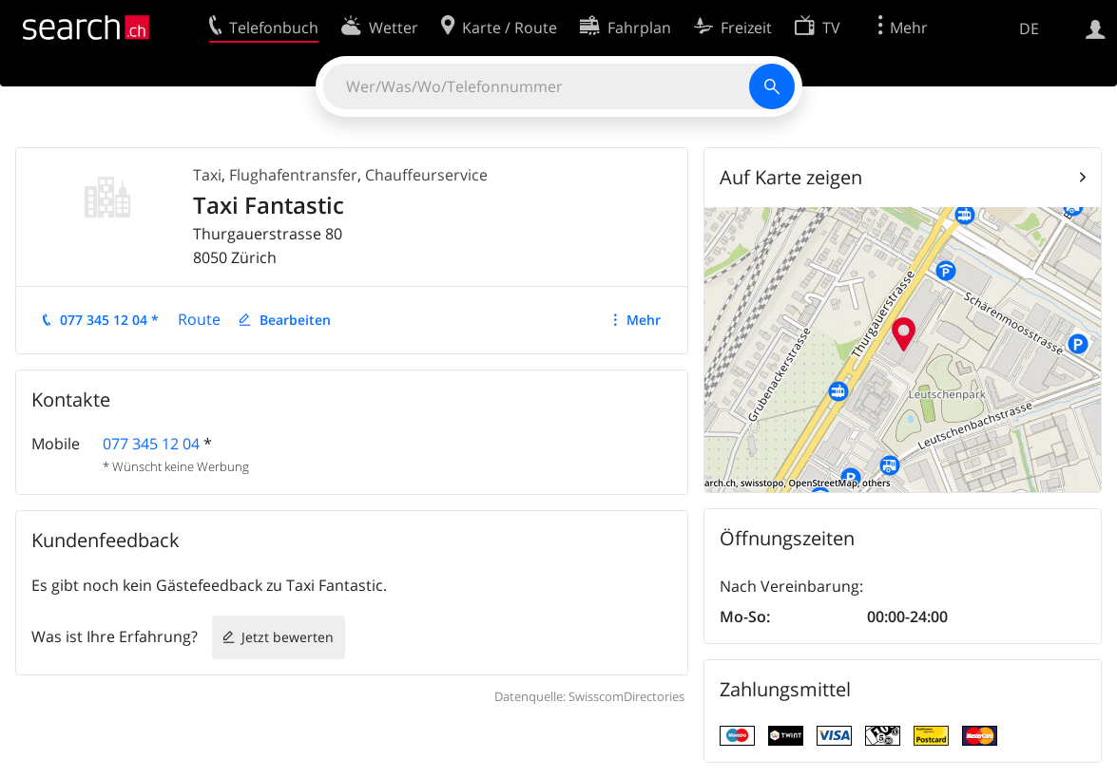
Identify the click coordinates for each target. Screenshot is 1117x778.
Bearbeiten (295, 320)
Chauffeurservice (426, 174)
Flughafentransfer (293, 174)
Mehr (643, 320)
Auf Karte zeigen (791, 177)
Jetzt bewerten (287, 637)
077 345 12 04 (151, 443)
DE (1029, 28)
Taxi (207, 174)
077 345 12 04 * (109, 320)
